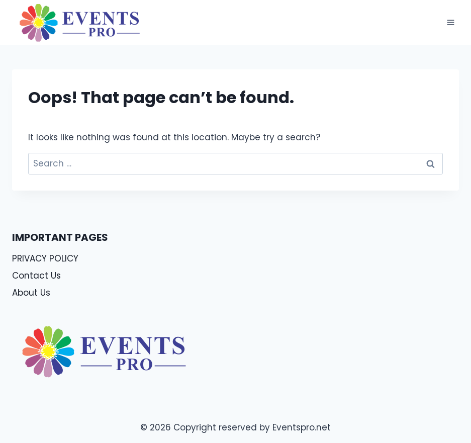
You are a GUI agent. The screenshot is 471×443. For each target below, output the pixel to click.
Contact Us (36, 276)
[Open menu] (450, 23)
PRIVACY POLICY (45, 258)
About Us (31, 293)
